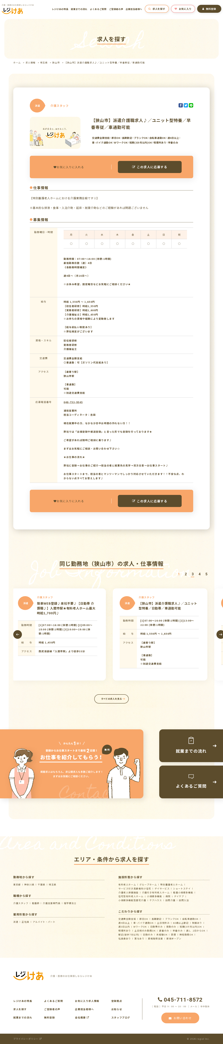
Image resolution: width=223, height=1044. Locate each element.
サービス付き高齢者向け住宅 (134, 888)
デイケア (179, 896)
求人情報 (31, 62)
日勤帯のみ (156, 926)
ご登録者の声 (116, 9)
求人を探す (156, 9)
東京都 (17, 884)
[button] (178, 574)
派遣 (15, 921)
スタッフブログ (120, 1017)
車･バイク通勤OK (143, 922)
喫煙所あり (124, 930)
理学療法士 (70, 903)
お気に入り (183, 9)
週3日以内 (124, 926)
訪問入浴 (184, 900)
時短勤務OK (186, 934)
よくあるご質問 (98, 9)
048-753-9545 (73, 402)
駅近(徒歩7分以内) (128, 934)
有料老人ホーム (127, 884)
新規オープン (173, 938)
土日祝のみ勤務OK (145, 930)
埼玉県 (44, 62)
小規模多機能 (154, 896)
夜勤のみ (171, 926)
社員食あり (124, 938)
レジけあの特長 (60, 9)
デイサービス (162, 888)
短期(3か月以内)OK (191, 926)
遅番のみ (164, 930)
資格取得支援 (155, 938)
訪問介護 (170, 900)
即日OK (143, 918)
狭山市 (56, 62)
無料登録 (209, 9)
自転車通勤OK (190, 918)
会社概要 (82, 1017)
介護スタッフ (20, 903)
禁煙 (173, 934)
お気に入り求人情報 (87, 1001)
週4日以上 (124, 922)
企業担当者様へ (134, 9)
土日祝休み (163, 922)
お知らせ (116, 1009)
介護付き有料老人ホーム (156, 892)
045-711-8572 (180, 999)
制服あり (197, 922)
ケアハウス (156, 900)
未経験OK (162, 934)
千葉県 (41, 884)
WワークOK (140, 926)
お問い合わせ (180, 1018)
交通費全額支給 (127, 918)
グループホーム (148, 884)
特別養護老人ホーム (171, 884)
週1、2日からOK (195, 930)
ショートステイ (182, 888)
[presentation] (17, 634)
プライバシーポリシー (27, 1038)
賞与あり (139, 938)
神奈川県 (29, 884)
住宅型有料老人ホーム (131, 896)
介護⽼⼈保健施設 (128, 892)
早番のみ (178, 930)
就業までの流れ (79, 9)
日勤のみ (148, 934)
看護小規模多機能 (183, 892)
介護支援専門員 (51, 903)
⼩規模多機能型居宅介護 (132, 900)
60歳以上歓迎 (181, 922)
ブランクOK (172, 918)
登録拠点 (116, 1001)
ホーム (17, 62)
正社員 (25, 921)
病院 (168, 896)
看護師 (35, 903)
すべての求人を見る (111, 698)
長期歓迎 (157, 918)
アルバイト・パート (44, 921)
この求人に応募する (149, 167)
